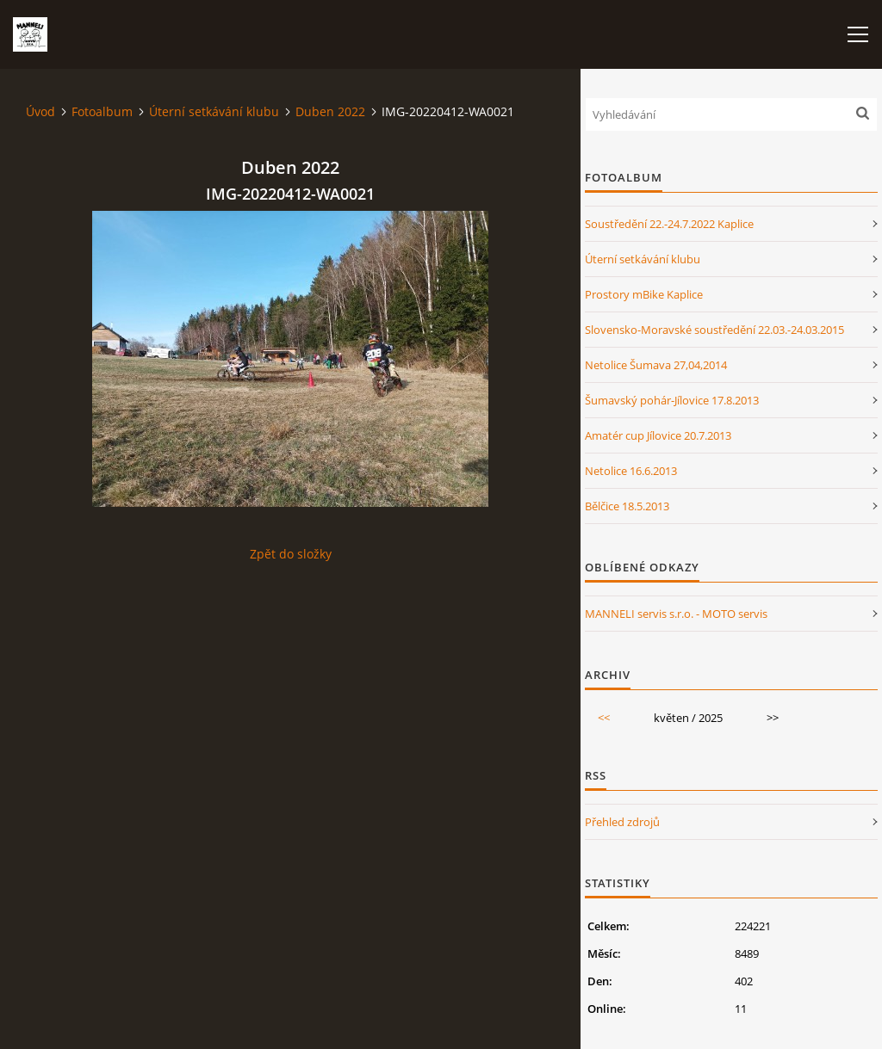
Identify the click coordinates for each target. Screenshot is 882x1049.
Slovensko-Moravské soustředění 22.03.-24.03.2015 (714, 329)
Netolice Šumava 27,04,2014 (656, 365)
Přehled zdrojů (622, 822)
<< (604, 717)
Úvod (40, 111)
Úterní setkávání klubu (214, 111)
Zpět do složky (291, 554)
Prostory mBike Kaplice (644, 294)
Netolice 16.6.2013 (631, 470)
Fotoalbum (102, 111)
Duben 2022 (330, 111)
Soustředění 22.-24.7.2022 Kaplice (669, 223)
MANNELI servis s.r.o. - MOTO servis (676, 613)
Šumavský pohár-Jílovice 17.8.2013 (672, 400)
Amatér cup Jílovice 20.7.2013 (658, 435)
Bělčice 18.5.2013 (627, 506)
